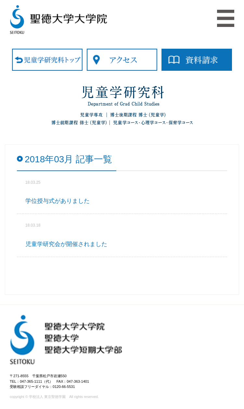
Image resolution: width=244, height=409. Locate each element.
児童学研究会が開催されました (66, 244)
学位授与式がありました (57, 201)
